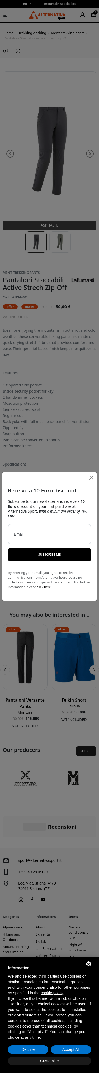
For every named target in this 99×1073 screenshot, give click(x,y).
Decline (28, 1049)
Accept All (71, 1049)
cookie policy (52, 993)
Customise (49, 1060)
